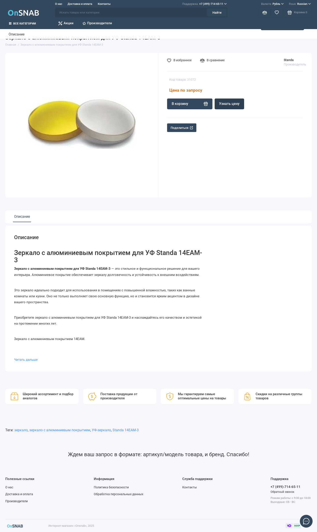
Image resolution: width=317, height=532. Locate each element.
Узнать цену (229, 104)
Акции (66, 23)
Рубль (272, 4)
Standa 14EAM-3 (125, 430)
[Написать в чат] (306, 521)
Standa (289, 60)
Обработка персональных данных (118, 494)
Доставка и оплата (80, 4)
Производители (97, 23)
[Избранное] (277, 12)
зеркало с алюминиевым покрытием (59, 430)
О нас (58, 4)
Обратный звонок (282, 491)
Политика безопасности (111, 487)
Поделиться (182, 128)
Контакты (104, 4)
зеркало (21, 430)
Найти (216, 12)
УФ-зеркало (101, 430)
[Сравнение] (265, 12)
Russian (300, 4)
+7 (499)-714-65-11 (204, 4)
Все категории (22, 23)
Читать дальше (26, 360)
